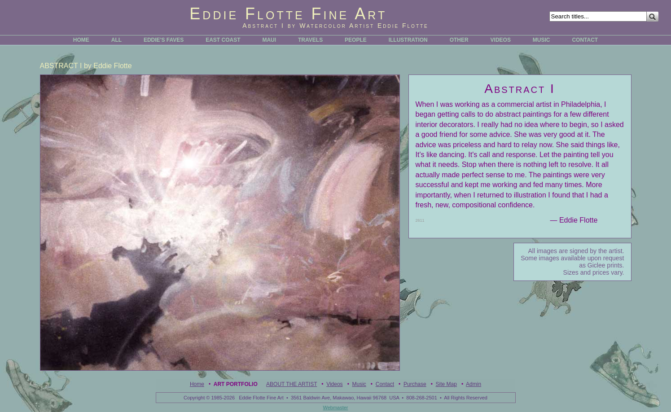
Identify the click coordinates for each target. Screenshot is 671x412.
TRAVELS (310, 40)
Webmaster (335, 407)
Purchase (414, 384)
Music (359, 384)
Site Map (446, 384)
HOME (81, 40)
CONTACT (585, 40)
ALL (116, 40)
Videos (334, 384)
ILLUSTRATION (408, 40)
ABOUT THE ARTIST (291, 384)
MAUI (269, 40)
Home (197, 384)
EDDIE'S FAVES (164, 40)
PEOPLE (356, 40)
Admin (473, 384)
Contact (385, 384)
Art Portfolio (236, 384)
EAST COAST (223, 40)
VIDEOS (501, 40)
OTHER (459, 40)
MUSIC (541, 40)
